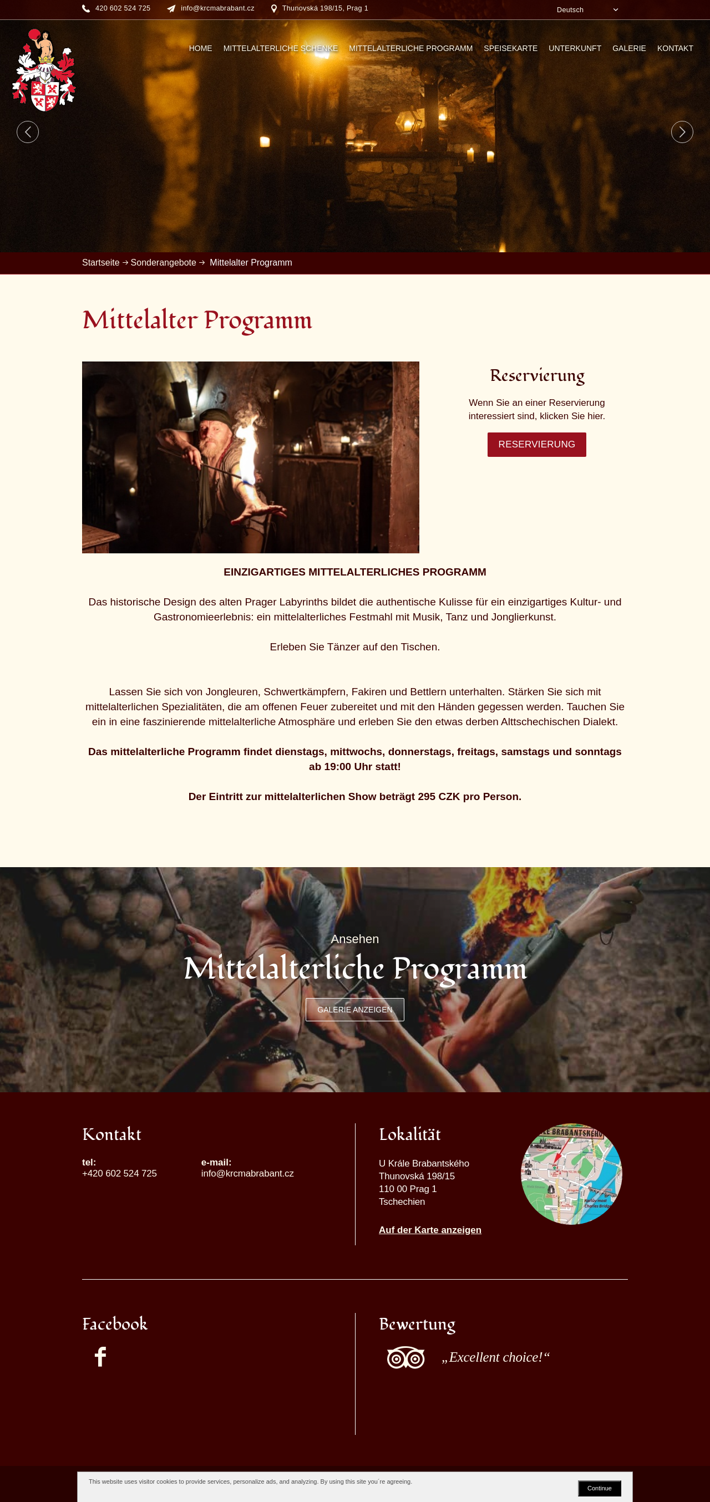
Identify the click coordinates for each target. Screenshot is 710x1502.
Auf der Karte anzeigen (430, 1230)
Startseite (101, 262)
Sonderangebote (163, 262)
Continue (599, 1488)
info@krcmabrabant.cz (247, 1173)
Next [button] (682, 132)
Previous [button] (28, 132)
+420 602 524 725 (119, 1173)
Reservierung (537, 444)
